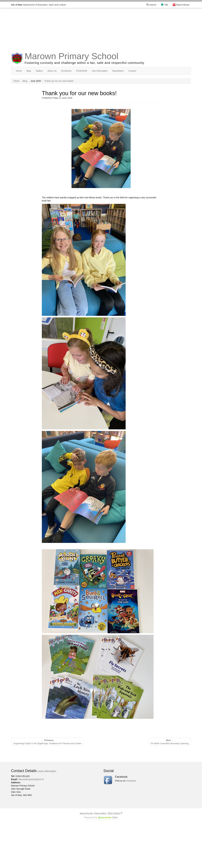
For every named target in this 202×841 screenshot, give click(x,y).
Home (19, 71)
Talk (166, 4)
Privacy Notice (100, 813)
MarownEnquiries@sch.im (31, 779)
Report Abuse (182, 4)
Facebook (131, 780)
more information (47, 771)
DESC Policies (115, 813)
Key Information (99, 71)
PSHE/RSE (81, 71)
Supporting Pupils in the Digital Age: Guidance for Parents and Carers (47, 742)
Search (151, 4)
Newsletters (118, 71)
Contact (132, 71)
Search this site (86, 813)
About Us (52, 71)
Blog (29, 71)
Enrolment (66, 71)
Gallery (39, 71)
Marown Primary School (71, 56)
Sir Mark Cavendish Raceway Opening (170, 742)
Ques (108, 817)
